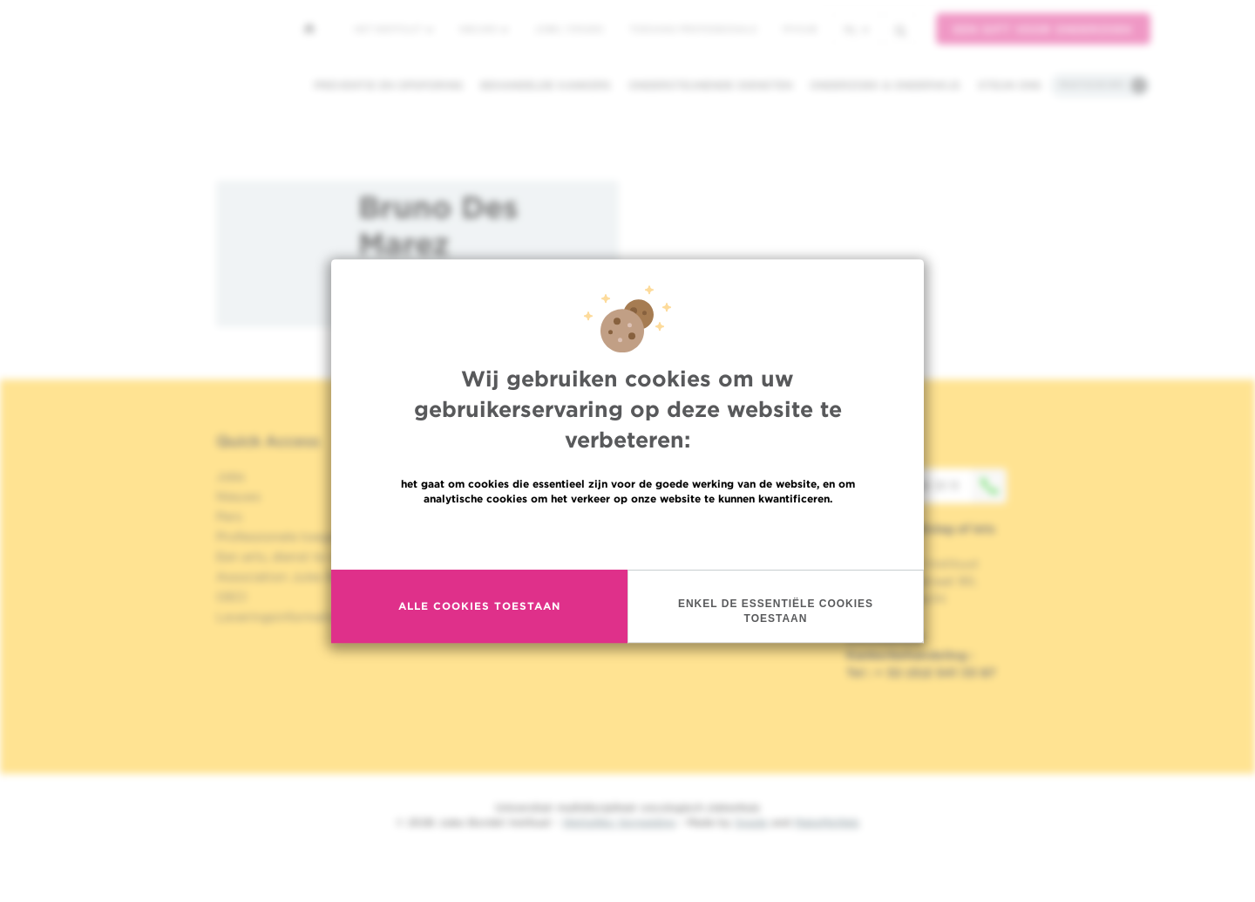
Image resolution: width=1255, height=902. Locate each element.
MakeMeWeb (826, 822)
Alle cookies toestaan (479, 607)
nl (856, 29)
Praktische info (1092, 84)
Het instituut (393, 29)
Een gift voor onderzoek (1043, 29)
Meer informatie (627, 536)
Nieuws (483, 29)
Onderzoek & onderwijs (885, 85)
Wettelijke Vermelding (618, 822)
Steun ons (1009, 85)
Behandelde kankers (545, 85)
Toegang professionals (692, 29)
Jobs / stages (568, 29)
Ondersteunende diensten (710, 85)
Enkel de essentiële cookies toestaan (775, 611)
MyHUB (800, 29)
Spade (751, 822)
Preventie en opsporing (388, 85)
